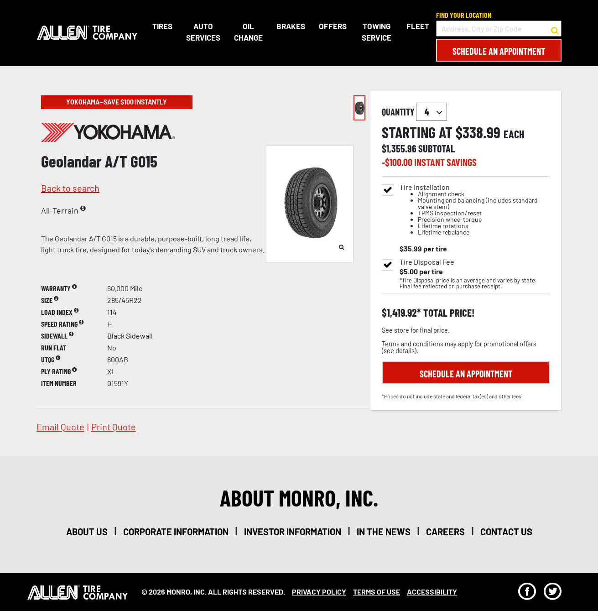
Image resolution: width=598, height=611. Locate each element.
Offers (332, 26)
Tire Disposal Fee (427, 262)
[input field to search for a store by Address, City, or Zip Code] (499, 29)
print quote (113, 426)
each (514, 134)
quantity (414, 112)
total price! (447, 313)
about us (87, 531)
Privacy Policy (319, 591)
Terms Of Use (376, 591)
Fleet (417, 26)
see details (399, 351)
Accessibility (432, 591)
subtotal (436, 148)
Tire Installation (475, 209)
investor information (292, 531)
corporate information (176, 531)
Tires (162, 26)
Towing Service (376, 31)
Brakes (290, 26)
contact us (506, 531)
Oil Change (248, 31)
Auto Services (203, 31)
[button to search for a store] (555, 29)
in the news (384, 531)
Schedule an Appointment (498, 51)
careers (445, 531)
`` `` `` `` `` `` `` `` (431, 112)
